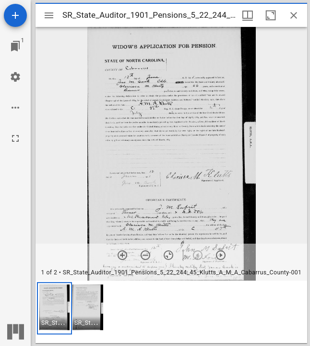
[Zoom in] (122, 255)
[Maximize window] (270, 15)
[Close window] (293, 15)
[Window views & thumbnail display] (247, 15)
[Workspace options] (15, 107)
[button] (54, 308)
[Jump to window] (15, 46)
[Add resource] (15, 15)
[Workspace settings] (15, 76)
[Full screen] (15, 138)
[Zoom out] (145, 255)
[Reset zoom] (168, 255)
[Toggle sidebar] (48, 15)
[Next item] (220, 255)
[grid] (171, 312)
